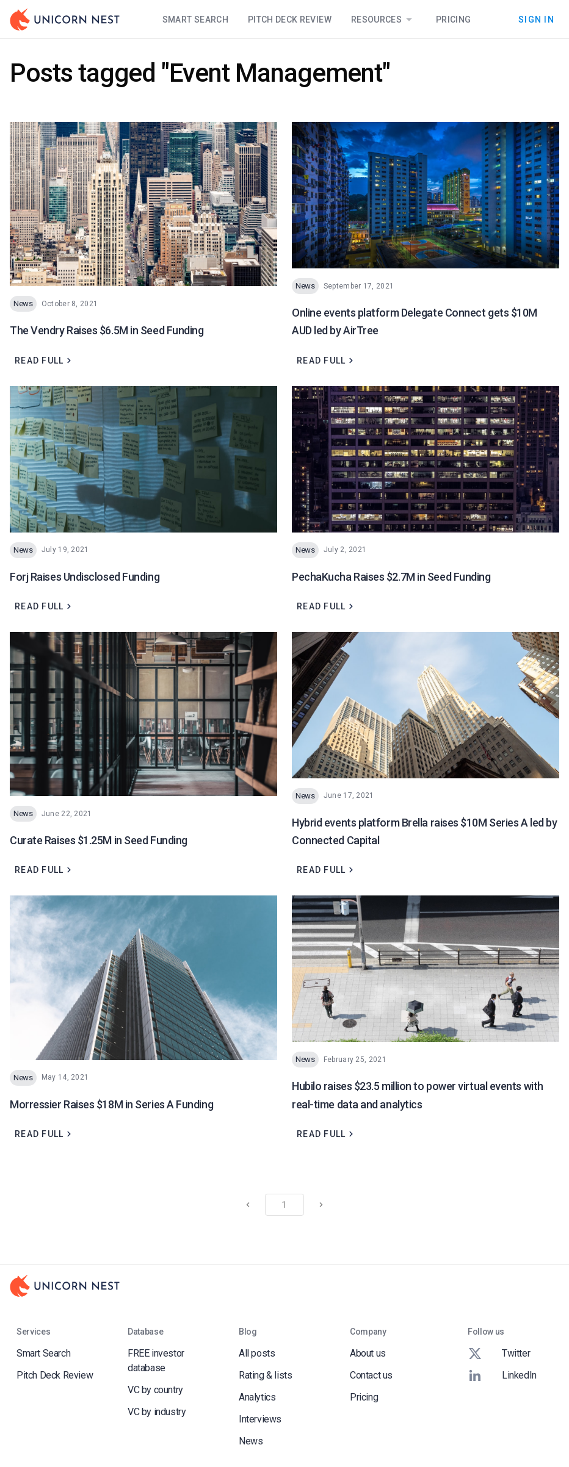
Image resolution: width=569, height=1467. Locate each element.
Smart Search (195, 19)
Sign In (536, 19)
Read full (44, 360)
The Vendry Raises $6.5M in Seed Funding (106, 330)
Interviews (260, 1419)
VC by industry (157, 1412)
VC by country (155, 1390)
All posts (257, 1353)
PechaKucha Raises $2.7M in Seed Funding (391, 576)
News (251, 1441)
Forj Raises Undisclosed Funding (84, 576)
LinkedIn (502, 1375)
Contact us (371, 1375)
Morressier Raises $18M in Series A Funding (111, 1104)
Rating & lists (265, 1375)
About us (368, 1353)
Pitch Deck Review (290, 19)
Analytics (257, 1397)
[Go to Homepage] (65, 19)
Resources (383, 19)
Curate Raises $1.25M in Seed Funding (98, 840)
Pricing (453, 19)
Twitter (499, 1353)
